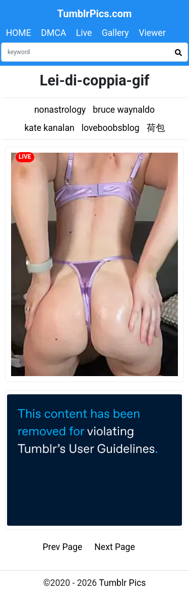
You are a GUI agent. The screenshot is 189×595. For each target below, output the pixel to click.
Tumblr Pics (122, 583)
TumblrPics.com (94, 14)
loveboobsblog (111, 128)
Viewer (152, 33)
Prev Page (63, 547)
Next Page (114, 547)
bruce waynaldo (124, 110)
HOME (18, 33)
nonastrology (60, 110)
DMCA (53, 33)
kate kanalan (49, 128)
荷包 (156, 128)
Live (84, 33)
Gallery (115, 33)
